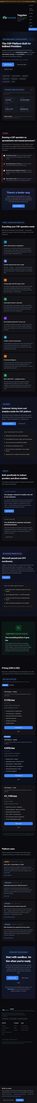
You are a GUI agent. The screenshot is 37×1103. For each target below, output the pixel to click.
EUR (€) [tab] (5, 685)
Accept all (19, 1100)
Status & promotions (6, 1032)
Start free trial (32, 29)
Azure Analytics (31, 9)
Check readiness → (8, 875)
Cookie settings (24, 1030)
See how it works (21, 64)
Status (30, 16)
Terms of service (25, 1027)
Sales (15, 1027)
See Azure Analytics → (9, 423)
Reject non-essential (8, 1100)
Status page (10, 989)
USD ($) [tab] (11, 685)
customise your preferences (19, 1094)
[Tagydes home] (14, 17)
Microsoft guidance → (9, 938)
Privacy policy (24, 1025)
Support (16, 1030)
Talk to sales (18, 823)
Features (31, 5)
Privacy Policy (17, 1096)
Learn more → (7, 896)
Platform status (8, 69)
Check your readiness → (31, 1)
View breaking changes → (10, 917)
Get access (6, 577)
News (30, 19)
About (30, 22)
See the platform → (18, 206)
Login (30, 25)
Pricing (31, 13)
